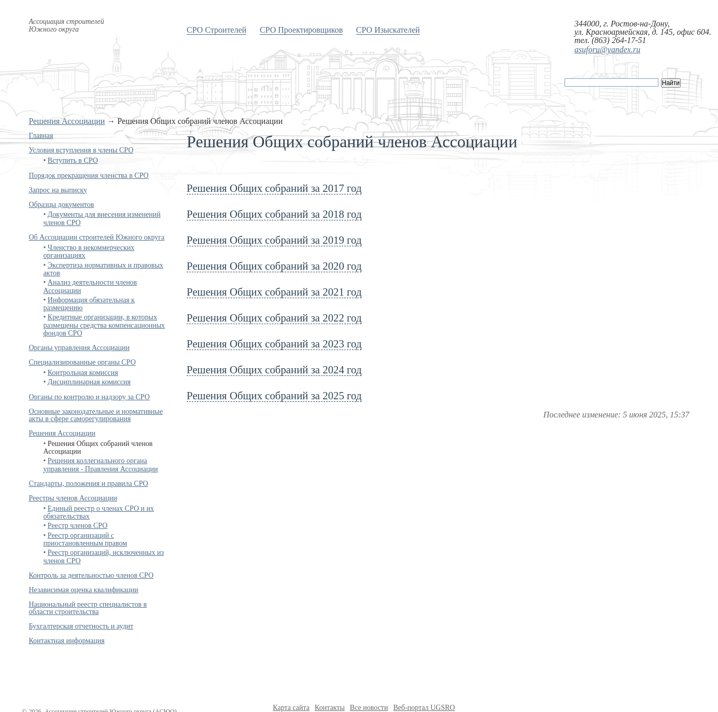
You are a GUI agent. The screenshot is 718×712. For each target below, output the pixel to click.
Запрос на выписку (58, 190)
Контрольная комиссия (83, 372)
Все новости (369, 707)
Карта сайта (291, 707)
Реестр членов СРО (78, 525)
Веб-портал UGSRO (424, 707)
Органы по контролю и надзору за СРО (89, 397)
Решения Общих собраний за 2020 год (274, 266)
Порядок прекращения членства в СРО (88, 175)
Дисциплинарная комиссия (89, 382)
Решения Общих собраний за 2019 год (274, 240)
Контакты (330, 707)
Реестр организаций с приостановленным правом (85, 539)
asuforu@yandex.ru (607, 49)
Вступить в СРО (73, 160)
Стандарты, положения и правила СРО (88, 483)
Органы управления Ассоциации (79, 348)
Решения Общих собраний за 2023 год (274, 344)
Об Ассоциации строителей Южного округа (96, 237)
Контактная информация (66, 641)
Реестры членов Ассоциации (73, 498)
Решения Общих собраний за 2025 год (274, 395)
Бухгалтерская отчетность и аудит (81, 626)
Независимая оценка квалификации (83, 590)
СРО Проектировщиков (301, 29)
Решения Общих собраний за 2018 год (274, 214)
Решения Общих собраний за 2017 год (274, 188)
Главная (41, 135)
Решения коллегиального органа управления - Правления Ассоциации (100, 464)
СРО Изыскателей (388, 29)
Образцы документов (61, 204)
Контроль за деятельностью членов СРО (91, 575)
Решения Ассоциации (67, 121)
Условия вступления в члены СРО (81, 150)
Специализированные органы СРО (82, 362)
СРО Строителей (216, 29)
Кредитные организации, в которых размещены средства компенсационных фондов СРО (104, 325)
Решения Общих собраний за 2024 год (274, 369)
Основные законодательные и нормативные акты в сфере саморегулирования (95, 415)
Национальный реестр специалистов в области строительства (88, 608)
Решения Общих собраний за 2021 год (274, 292)
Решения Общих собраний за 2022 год (274, 318)
